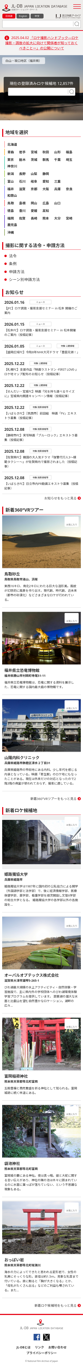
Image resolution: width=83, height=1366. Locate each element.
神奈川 (12, 166)
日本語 (9, 16)
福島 (69, 152)
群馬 (45, 159)
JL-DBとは (23, 1347)
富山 (10, 181)
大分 (57, 218)
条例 (13, 263)
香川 (22, 210)
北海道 (12, 144)
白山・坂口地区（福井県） (23, 61)
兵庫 (57, 189)
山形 (57, 152)
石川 (22, 181)
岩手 (22, 152)
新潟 (10, 174)
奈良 (69, 189)
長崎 (34, 218)
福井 (10, 189)
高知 (45, 210)
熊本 (45, 218)
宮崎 (69, 218)
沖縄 (10, 232)
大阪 (45, 189)
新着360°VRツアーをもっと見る (53, 798)
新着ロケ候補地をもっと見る (55, 1305)
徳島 (10, 210)
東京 (10, 159)
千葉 (57, 159)
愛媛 (34, 210)
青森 (10, 152)
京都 (34, 189)
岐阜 (34, 181)
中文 (37, 16)
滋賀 (22, 189)
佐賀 (22, 218)
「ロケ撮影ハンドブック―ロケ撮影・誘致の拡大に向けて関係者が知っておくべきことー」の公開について (41, 43)
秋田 (45, 152)
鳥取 (10, 203)
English (23, 16)
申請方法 (16, 271)
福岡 (10, 218)
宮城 (34, 152)
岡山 (34, 203)
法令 (13, 255)
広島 (45, 203)
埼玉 (69, 159)
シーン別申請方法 (24, 279)
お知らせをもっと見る (60, 498)
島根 (22, 203)
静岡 (45, 174)
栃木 (22, 159)
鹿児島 (12, 225)
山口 (57, 203)
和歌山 (12, 195)
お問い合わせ (57, 1347)
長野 (22, 174)
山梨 (34, 174)
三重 (57, 181)
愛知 (45, 181)
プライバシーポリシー (41, 1353)
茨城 (34, 159)
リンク (39, 1347)
